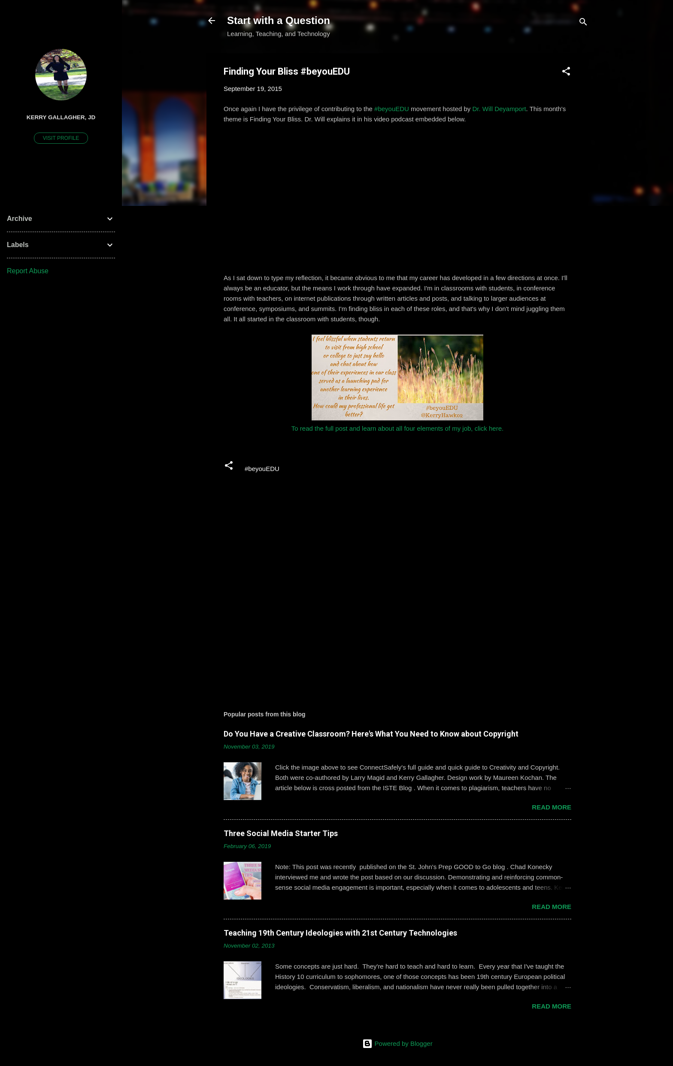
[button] (566, 72)
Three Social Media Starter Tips (281, 833)
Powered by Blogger (397, 1043)
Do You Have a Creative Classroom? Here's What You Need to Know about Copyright (371, 733)
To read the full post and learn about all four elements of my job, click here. (397, 428)
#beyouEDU (391, 108)
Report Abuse (28, 271)
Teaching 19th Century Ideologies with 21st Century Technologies (340, 932)
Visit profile (61, 138)
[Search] (583, 23)
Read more (551, 807)
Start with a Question (278, 20)
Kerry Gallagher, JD (61, 117)
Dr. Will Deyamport (499, 108)
